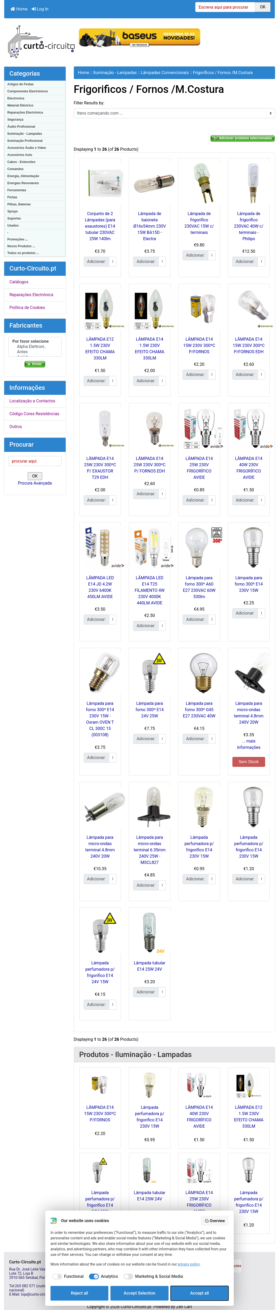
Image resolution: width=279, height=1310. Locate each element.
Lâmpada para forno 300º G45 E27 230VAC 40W (199, 709)
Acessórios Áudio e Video (26, 148)
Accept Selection (139, 1293)
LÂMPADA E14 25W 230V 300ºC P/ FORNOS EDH (150, 465)
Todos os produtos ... (23, 253)
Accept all (199, 1293)
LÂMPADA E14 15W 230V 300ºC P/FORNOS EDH (249, 345)
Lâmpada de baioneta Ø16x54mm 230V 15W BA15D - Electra (149, 226)
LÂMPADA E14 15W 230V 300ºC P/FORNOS (199, 345)
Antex (35, 352)
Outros (15, 426)
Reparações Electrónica (25, 112)
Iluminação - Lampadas (24, 134)
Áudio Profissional (21, 126)
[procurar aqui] (35, 461)
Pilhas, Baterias (19, 204)
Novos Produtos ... (21, 246)
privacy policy (189, 1264)
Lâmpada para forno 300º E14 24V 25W (150, 709)
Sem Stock (249, 761)
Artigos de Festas (20, 84)
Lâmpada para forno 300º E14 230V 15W (249, 584)
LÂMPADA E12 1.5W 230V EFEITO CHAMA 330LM (248, 1117)
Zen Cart (184, 1306)
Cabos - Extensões (21, 162)
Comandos (15, 169)
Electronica (15, 98)
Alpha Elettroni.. (35, 346)
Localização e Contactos (32, 400)
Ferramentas (16, 190)
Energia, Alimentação (23, 176)
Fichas (12, 197)
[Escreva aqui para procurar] (225, 7)
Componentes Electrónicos (27, 91)
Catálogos (18, 281)
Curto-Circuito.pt (136, 1306)
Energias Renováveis (23, 183)
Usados (13, 225)
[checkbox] (67, 1276)
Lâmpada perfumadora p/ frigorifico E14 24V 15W (100, 1202)
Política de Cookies (27, 307)
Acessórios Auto (19, 155)
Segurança (15, 119)
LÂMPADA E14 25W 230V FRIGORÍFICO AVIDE (199, 1202)
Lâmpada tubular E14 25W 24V (149, 1195)
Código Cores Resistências (34, 413)
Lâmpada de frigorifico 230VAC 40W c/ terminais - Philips (248, 226)
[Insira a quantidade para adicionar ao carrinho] (112, 262)
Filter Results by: (89, 102)
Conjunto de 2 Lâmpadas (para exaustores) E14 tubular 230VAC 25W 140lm (100, 226)
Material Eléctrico (20, 105)
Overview (215, 1220)
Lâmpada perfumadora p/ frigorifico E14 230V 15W (149, 1117)
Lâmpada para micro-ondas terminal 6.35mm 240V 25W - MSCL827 (150, 850)
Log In (40, 9)
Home (18, 9)
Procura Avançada (35, 483)
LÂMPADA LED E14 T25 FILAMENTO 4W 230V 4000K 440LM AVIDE (149, 590)
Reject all (79, 1293)
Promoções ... (17, 239)
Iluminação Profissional (25, 141)
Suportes (14, 218)
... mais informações (248, 744)
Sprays (12, 211)
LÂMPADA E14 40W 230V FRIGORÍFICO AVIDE (199, 1117)
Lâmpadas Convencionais (165, 72)
